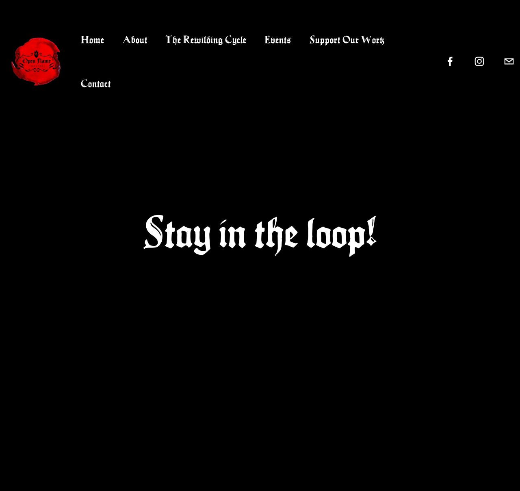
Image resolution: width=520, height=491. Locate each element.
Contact (96, 83)
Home (92, 40)
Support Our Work (347, 40)
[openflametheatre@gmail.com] (509, 61)
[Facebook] (450, 61)
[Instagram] (479, 61)
